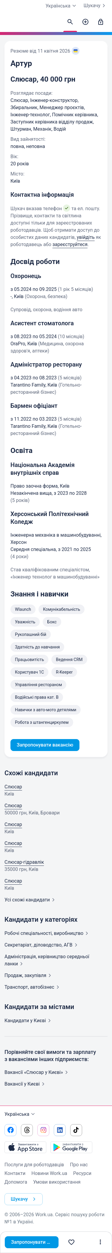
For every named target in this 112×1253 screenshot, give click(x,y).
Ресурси (82, 1173)
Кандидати (28, 1020)
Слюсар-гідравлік (24, 862)
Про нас (79, 1164)
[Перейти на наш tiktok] (76, 1130)
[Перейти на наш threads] (27, 1130)
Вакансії (25, 1084)
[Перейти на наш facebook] (10, 1130)
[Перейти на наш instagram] (43, 1130)
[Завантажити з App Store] (25, 1147)
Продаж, (28, 975)
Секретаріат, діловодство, (42, 945)
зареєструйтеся (70, 244)
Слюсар (13, 787)
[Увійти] (101, 22)
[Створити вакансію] (85, 22)
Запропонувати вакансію (35, 1242)
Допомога (15, 1182)
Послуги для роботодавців (34, 1164)
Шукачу (96, 5)
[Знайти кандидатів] (70, 22)
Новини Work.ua (49, 1173)
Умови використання (57, 1182)
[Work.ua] (10, 23)
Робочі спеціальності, (47, 933)
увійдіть (86, 237)
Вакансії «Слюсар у (37, 1072)
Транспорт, (33, 987)
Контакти (14, 1173)
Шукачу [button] (24, 1199)
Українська (20, 1114)
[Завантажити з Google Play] (71, 1147)
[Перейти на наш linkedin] (60, 1130)
